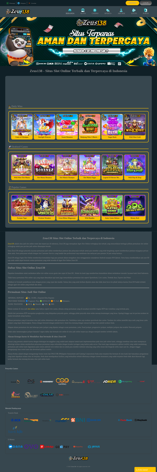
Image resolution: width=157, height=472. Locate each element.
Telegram (22, 3)
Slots (83, 11)
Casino (95, 11)
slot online (31, 309)
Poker (146, 11)
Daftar (132, 3)
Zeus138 (11, 244)
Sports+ (108, 11)
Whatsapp (11, 3)
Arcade (121, 11)
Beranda (70, 11)
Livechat (32, 3)
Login (145, 3)
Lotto (134, 11)
